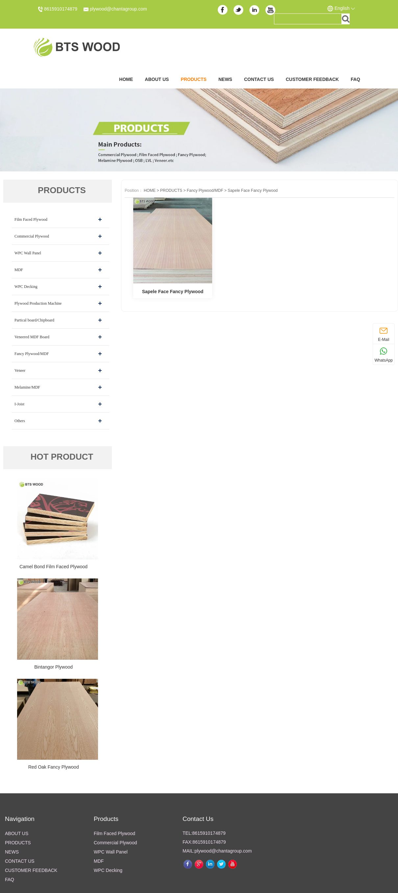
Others (19, 421)
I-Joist (19, 404)
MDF (18, 270)
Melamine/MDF (27, 387)
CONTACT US (259, 79)
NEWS (225, 79)
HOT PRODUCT (62, 457)
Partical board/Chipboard (34, 320)
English (341, 9)
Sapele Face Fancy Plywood (253, 190)
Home (126, 79)
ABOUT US (157, 79)
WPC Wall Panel (27, 253)
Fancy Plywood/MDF (31, 353)
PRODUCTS (194, 79)
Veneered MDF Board (31, 337)
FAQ (355, 79)
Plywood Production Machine (38, 303)
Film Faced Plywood (30, 219)
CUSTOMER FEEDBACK (312, 79)
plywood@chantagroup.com (115, 9)
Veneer (19, 370)
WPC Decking (25, 286)
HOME (150, 190)
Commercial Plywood (31, 236)
